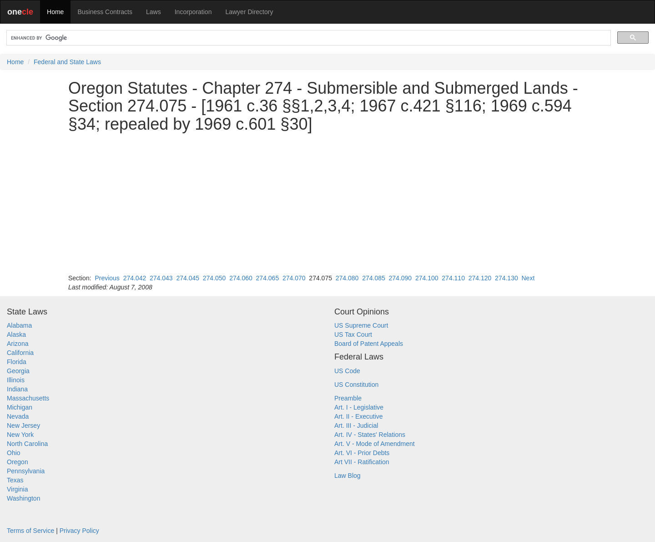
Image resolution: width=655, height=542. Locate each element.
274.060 (240, 278)
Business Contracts (104, 11)
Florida (16, 361)
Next (527, 278)
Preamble (348, 398)
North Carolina (27, 443)
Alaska (16, 334)
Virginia (17, 489)
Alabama (19, 325)
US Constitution (356, 384)
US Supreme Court (361, 325)
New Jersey (23, 425)
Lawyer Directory (249, 11)
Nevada (18, 416)
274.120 (480, 278)
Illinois (16, 380)
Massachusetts (28, 398)
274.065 (267, 278)
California (20, 352)
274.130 (506, 278)
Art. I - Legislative (358, 407)
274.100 (426, 278)
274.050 (214, 278)
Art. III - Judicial (356, 425)
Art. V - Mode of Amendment (374, 443)
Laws (153, 11)
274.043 (161, 278)
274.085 (373, 278)
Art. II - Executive (358, 416)
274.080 (347, 278)
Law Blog (347, 475)
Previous (107, 278)
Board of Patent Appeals (368, 343)
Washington (23, 498)
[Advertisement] (327, 203)
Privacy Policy (79, 530)
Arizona (17, 343)
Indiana (17, 389)
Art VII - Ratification (361, 462)
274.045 (187, 278)
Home (55, 11)
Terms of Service (30, 530)
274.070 (294, 278)
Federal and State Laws (67, 62)
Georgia (18, 371)
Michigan (19, 407)
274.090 (400, 278)
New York (20, 434)
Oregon (17, 462)
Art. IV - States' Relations (369, 434)
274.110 (453, 278)
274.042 (134, 278)
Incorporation (193, 11)
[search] (308, 38)
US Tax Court (353, 334)
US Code (347, 371)
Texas (15, 480)
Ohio (13, 452)
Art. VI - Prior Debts (361, 452)
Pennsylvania (26, 471)
